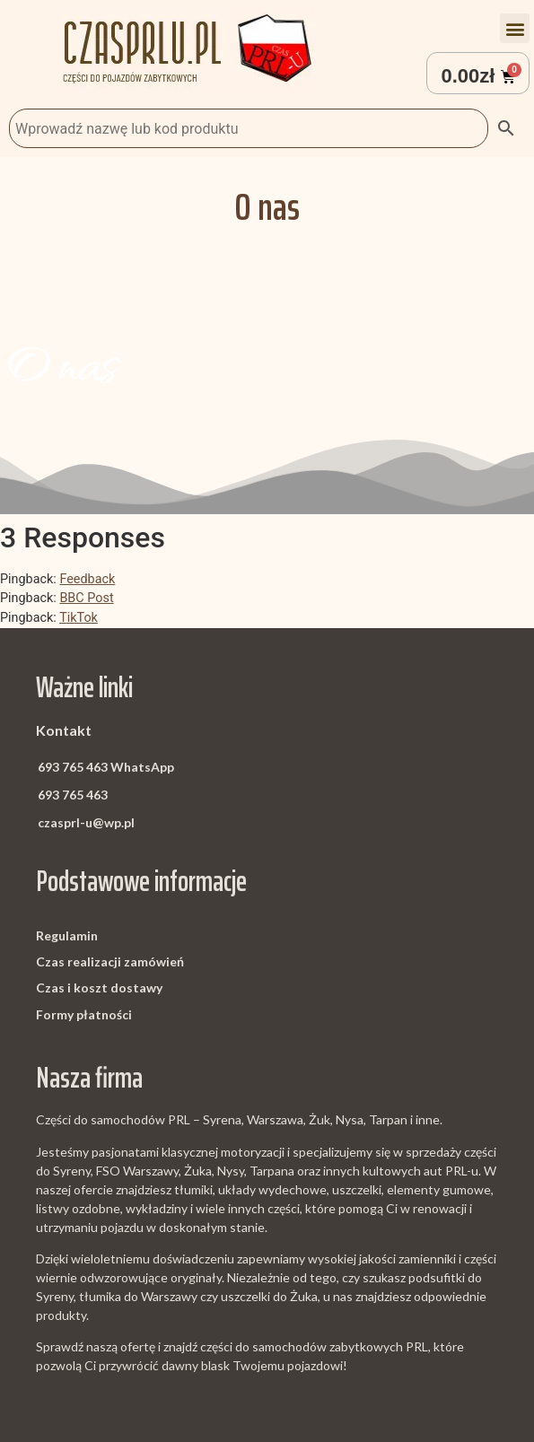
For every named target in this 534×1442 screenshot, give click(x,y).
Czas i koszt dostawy (99, 987)
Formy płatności (84, 1014)
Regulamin (67, 935)
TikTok (78, 617)
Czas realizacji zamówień (110, 961)
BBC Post (86, 598)
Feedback (87, 579)
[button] (515, 28)
